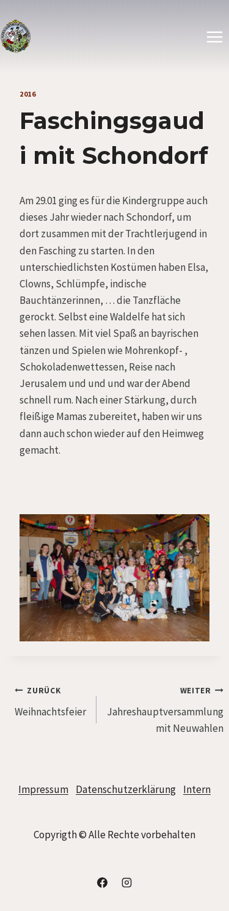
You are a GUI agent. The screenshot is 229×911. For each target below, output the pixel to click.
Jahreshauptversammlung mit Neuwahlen (165, 708)
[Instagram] (126, 882)
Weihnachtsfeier (50, 700)
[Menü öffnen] (214, 37)
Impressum (43, 789)
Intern (197, 789)
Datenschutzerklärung (126, 789)
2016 (27, 93)
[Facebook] (102, 882)
